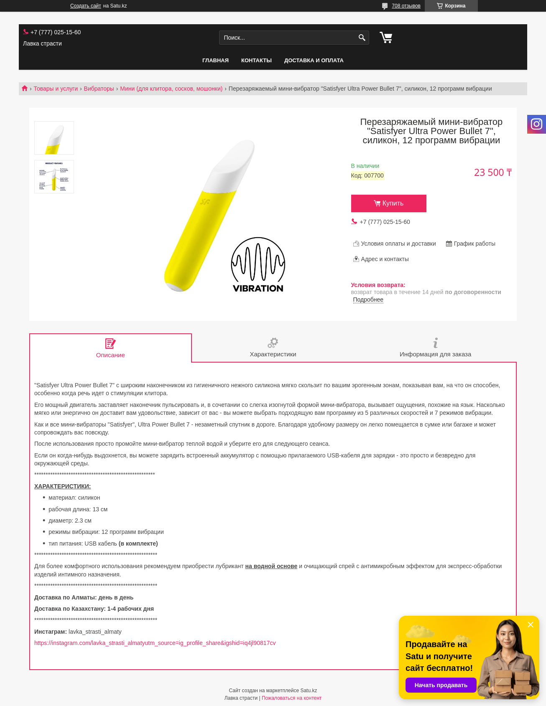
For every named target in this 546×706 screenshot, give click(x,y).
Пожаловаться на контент (291, 698)
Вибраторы (99, 88)
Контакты (256, 60)
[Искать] (361, 37)
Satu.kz (308, 690)
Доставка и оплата (314, 60)
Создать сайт (85, 6)
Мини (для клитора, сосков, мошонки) (171, 88)
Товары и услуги (55, 88)
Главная (215, 60)
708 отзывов (406, 6)
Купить (393, 203)
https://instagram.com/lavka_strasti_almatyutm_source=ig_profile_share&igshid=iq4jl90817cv (155, 643)
